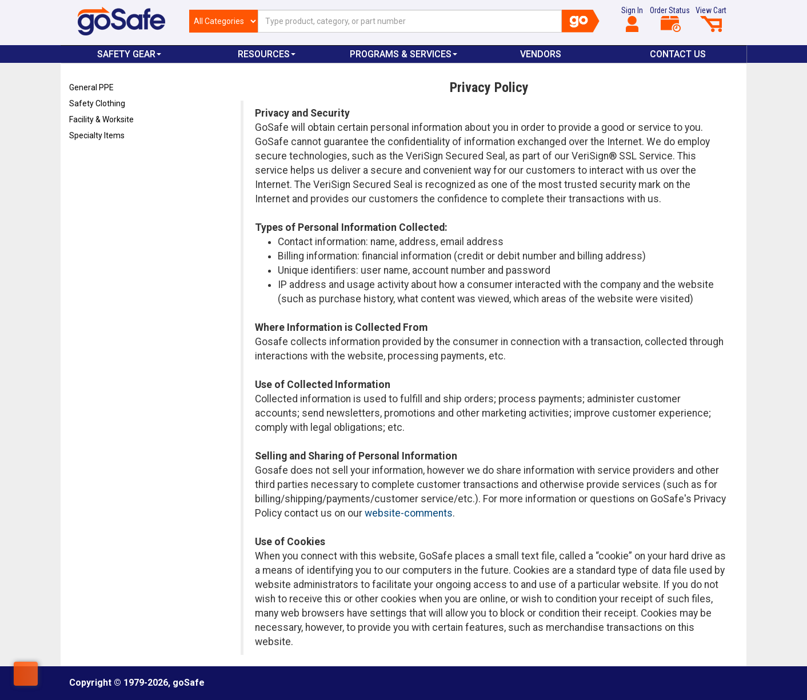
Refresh (91, 162)
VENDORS (540, 54)
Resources (266, 54)
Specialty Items (97, 135)
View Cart (711, 19)
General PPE (91, 87)
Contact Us (678, 54)
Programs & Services (403, 54)
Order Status (670, 19)
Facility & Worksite (101, 119)
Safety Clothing (97, 103)
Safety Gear (129, 54)
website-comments (409, 513)
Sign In (632, 19)
